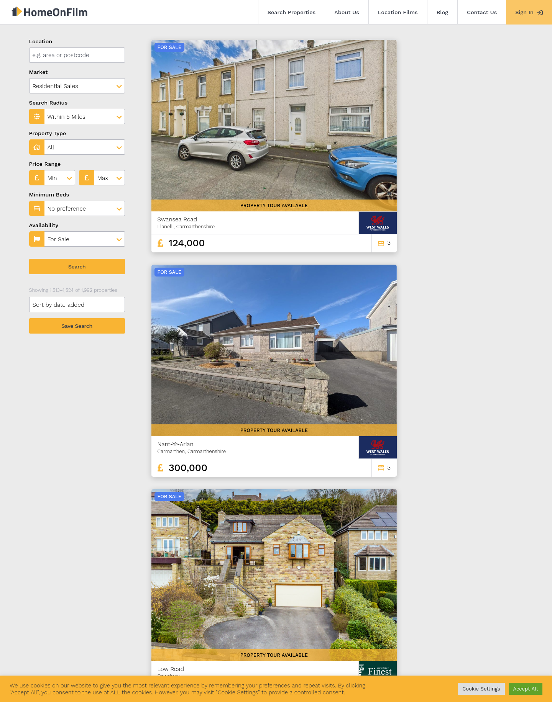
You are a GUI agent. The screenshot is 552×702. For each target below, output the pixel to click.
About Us (346, 12)
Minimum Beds (49, 194)
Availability (44, 225)
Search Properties (292, 12)
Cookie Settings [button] (481, 689)
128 (437, 590)
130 (463, 590)
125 (396, 590)
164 (483, 590)
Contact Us (482, 12)
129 (450, 590)
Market (38, 72)
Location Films (398, 12)
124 (383, 590)
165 (497, 590)
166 (510, 590)
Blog (442, 12)
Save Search (76, 326)
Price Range (45, 164)
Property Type (47, 133)
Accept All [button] (525, 689)
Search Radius (48, 103)
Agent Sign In (262, 659)
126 (410, 590)
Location (41, 41)
